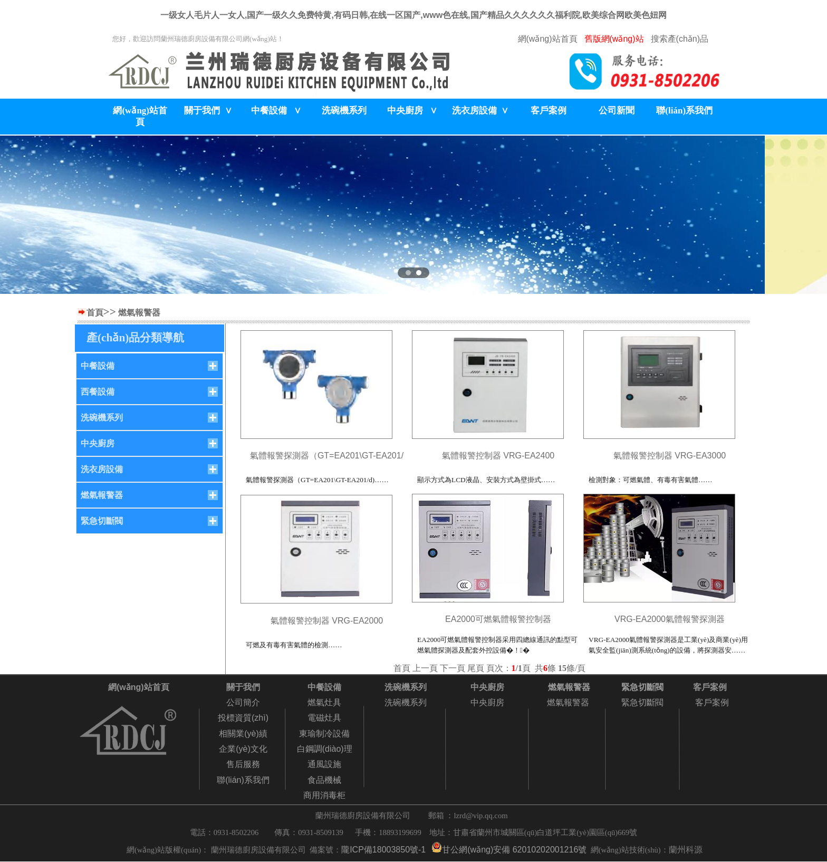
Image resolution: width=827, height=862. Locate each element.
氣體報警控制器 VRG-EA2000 (327, 620)
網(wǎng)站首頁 (548, 38)
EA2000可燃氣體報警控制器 (498, 619)
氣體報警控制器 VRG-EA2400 (498, 455)
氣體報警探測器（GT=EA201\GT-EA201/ (326, 455)
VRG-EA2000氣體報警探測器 (669, 619)
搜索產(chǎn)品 (679, 38)
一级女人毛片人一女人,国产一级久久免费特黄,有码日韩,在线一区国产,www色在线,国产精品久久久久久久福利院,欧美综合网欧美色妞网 (413, 15)
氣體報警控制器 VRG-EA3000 (669, 455)
